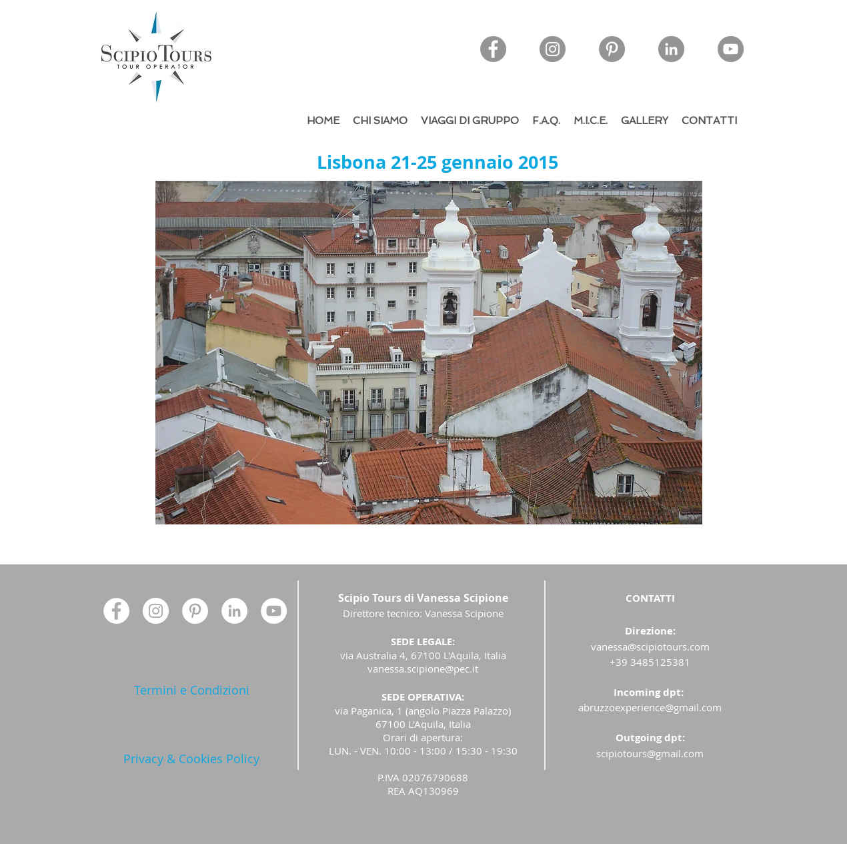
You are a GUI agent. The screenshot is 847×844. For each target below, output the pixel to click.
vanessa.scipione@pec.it (422, 668)
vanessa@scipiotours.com (650, 646)
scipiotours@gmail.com (650, 753)
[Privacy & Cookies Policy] (191, 759)
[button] (428, 352)
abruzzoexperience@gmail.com (650, 707)
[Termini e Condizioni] (191, 690)
